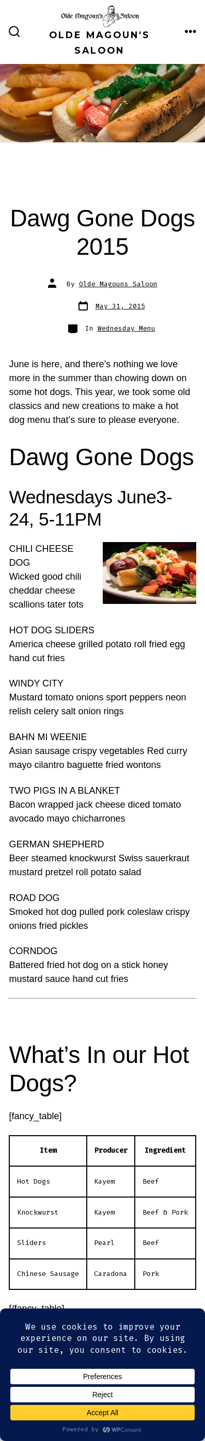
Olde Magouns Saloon (118, 284)
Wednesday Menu (126, 328)
